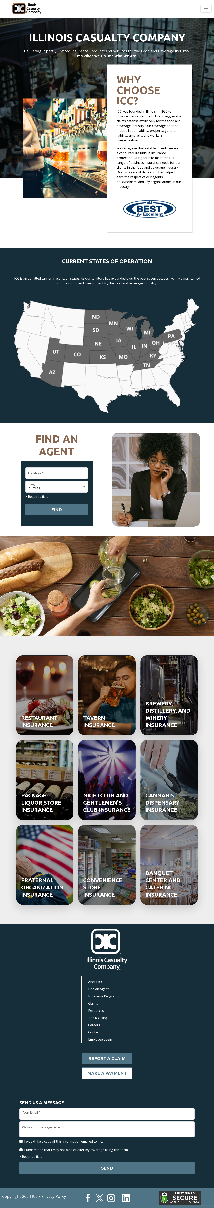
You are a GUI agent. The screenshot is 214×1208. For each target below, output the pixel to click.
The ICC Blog (98, 1018)
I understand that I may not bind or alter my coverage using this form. (76, 1150)
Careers (94, 1025)
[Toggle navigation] (206, 9)
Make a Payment (107, 1073)
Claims (93, 1003)
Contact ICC (97, 1032)
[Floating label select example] (56, 487)
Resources (96, 1010)
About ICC (95, 982)
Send (107, 1167)
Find (56, 509)
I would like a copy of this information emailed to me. (63, 1141)
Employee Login (100, 1039)
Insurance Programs (103, 996)
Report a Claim (107, 1058)
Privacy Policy (53, 1196)
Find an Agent (98, 989)
